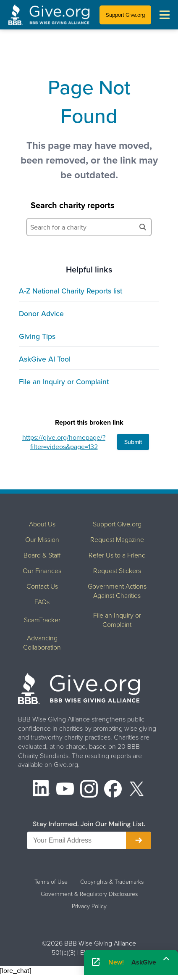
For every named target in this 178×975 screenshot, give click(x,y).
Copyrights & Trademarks (112, 882)
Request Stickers (117, 570)
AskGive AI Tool (45, 359)
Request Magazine (117, 539)
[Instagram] (89, 790)
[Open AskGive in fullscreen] (96, 962)
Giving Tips (37, 336)
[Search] (142, 227)
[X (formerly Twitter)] (137, 790)
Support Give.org (125, 14)
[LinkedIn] (41, 790)
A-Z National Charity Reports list (70, 290)
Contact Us (42, 586)
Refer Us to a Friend (117, 555)
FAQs (42, 601)
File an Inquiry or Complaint (64, 381)
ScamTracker (42, 619)
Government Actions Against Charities (117, 590)
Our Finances (42, 570)
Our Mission (42, 539)
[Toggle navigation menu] (164, 15)
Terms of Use (51, 882)
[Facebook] (113, 790)
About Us (42, 523)
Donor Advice (41, 313)
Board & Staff (42, 555)
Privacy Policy (89, 906)
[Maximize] (166, 959)
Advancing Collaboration (42, 642)
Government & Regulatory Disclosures (89, 894)
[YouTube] (65, 790)
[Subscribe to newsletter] (138, 840)
